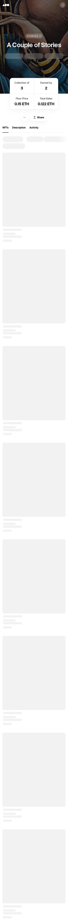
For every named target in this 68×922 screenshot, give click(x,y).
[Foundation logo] (5, 5)
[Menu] (24, 117)
